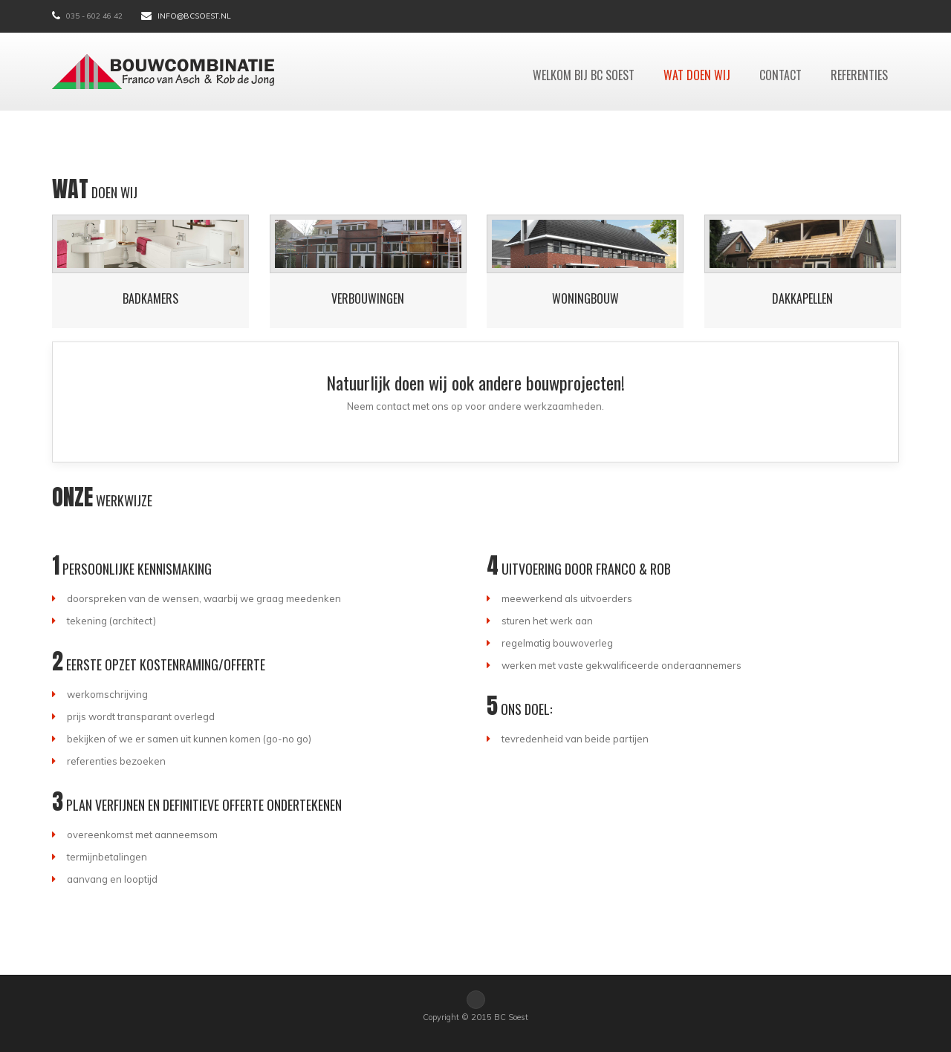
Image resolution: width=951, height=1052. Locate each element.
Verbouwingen (367, 298)
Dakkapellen (802, 298)
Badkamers (150, 298)
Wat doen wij (696, 75)
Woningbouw (585, 298)
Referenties (859, 75)
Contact (780, 75)
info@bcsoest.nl (194, 16)
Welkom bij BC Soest (583, 75)
